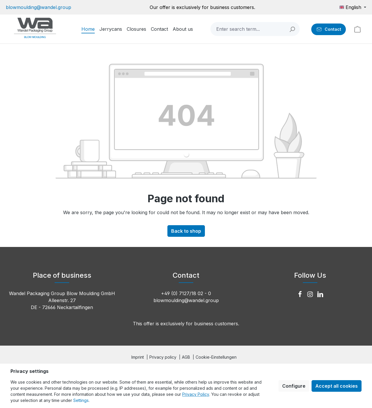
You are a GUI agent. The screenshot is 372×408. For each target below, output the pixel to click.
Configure (293, 386)
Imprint (137, 357)
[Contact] (328, 29)
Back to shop (186, 231)
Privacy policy (162, 357)
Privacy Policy (195, 394)
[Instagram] (311, 294)
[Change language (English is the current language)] (352, 7)
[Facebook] (301, 294)
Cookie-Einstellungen (216, 357)
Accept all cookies (336, 386)
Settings (81, 400)
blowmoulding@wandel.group (38, 7)
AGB (186, 357)
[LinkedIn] (320, 294)
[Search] (292, 29)
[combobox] (248, 29)
